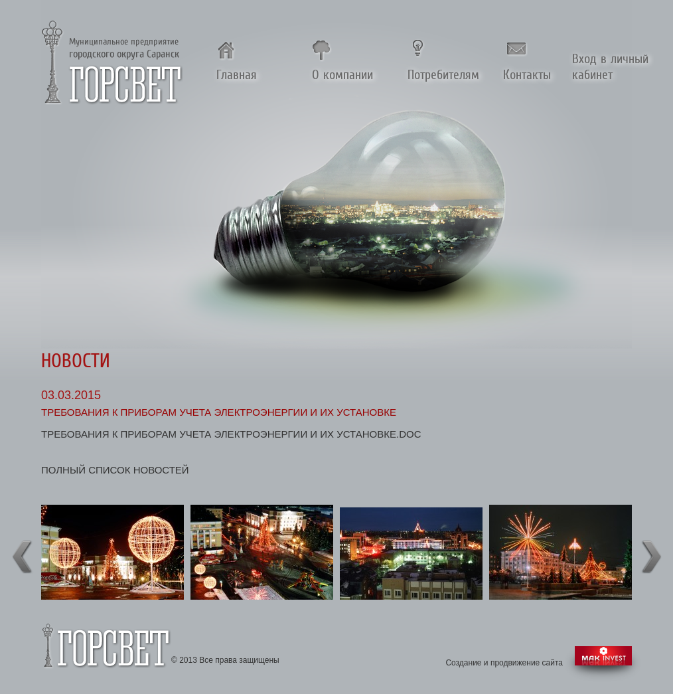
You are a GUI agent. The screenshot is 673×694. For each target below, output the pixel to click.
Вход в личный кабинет (610, 66)
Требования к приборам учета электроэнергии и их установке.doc (231, 434)
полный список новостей (115, 470)
